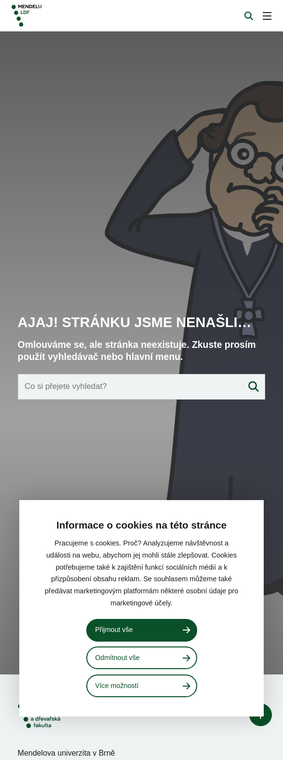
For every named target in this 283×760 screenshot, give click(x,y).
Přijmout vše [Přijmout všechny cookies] (114, 629)
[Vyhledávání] (248, 16)
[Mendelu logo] (61, 16)
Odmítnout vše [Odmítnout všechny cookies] (117, 657)
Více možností (116, 685)
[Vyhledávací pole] (142, 429)
